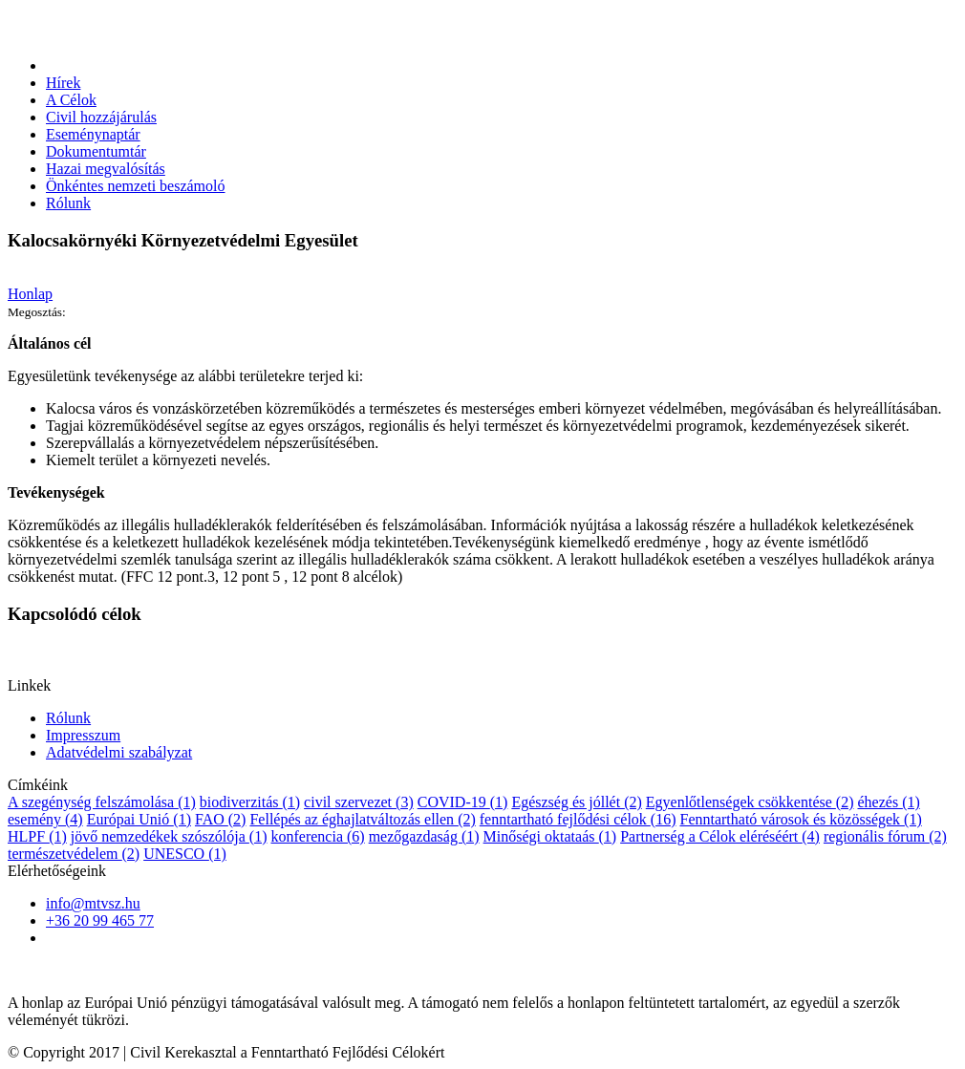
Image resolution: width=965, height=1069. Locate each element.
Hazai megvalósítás (105, 168)
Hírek (63, 83)
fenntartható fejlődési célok (578, 819)
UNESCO (184, 853)
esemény (45, 819)
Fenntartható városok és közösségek (800, 819)
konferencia (317, 836)
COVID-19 (463, 802)
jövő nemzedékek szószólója (169, 836)
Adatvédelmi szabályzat (119, 752)
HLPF (37, 836)
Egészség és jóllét (576, 802)
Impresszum (83, 735)
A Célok (71, 100)
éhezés (888, 802)
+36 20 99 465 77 (100, 920)
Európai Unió (139, 819)
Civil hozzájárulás (101, 117)
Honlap (30, 294)
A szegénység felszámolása (102, 802)
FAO (220, 819)
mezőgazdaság (424, 836)
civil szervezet (359, 802)
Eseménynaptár (93, 134)
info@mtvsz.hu (93, 903)
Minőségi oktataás (550, 836)
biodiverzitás (250, 802)
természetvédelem (73, 853)
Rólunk (68, 203)
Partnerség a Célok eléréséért (720, 836)
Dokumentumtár (96, 151)
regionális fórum (885, 836)
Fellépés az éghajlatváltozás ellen (362, 819)
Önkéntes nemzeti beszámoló (135, 186)
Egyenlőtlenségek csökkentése (750, 802)
